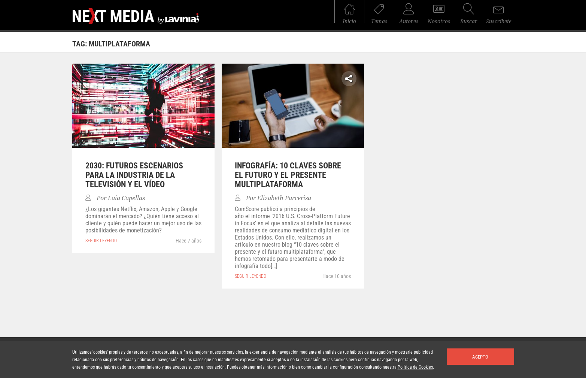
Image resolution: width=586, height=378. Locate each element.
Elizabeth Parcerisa (284, 198)
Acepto (480, 357)
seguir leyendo (101, 240)
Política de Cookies (415, 367)
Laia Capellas (126, 198)
